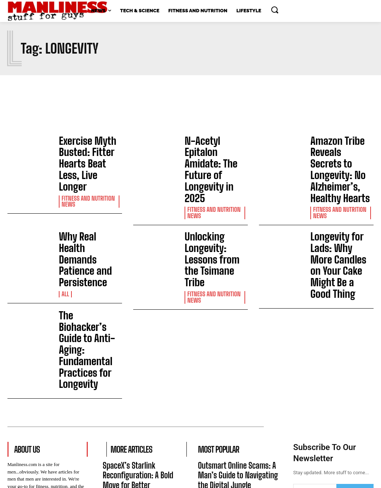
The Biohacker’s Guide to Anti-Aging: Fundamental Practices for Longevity (88, 263)
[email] (314, 385)
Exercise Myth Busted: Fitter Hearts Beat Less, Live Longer (89, 151)
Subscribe (355, 385)
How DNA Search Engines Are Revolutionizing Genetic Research (233, 430)
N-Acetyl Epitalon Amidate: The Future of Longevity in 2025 (214, 147)
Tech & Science (121, 383)
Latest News (118, 448)
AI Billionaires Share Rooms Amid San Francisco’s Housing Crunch (140, 430)
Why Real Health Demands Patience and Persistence (86, 208)
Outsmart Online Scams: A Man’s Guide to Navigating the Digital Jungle (235, 366)
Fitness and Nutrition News (86, 177)
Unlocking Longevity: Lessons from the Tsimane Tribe (215, 206)
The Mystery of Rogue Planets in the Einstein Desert (142, 398)
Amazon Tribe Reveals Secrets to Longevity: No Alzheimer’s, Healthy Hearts (341, 151)
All (64, 226)
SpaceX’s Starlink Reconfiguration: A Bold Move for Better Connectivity (139, 366)
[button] (274, 10)
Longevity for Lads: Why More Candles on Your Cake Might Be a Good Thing (338, 211)
